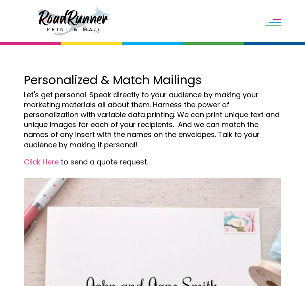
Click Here (41, 162)
